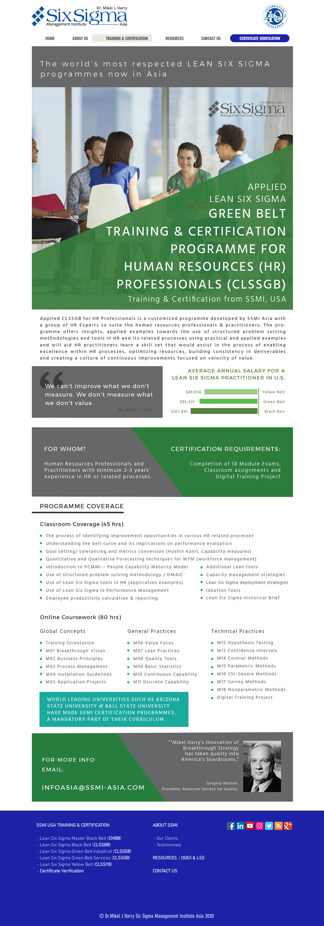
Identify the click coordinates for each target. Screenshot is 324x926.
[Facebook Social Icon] (231, 826)
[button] (170, 38)
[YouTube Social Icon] (250, 826)
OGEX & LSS (192, 858)
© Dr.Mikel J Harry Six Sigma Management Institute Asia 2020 (156, 916)
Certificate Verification (62, 871)
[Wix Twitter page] (269, 826)
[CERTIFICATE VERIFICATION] (259, 38)
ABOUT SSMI (166, 825)
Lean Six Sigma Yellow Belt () (76, 864)
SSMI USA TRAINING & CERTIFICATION (72, 825)
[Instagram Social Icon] (259, 826)
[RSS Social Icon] (278, 826)
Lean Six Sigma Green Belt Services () (84, 858)
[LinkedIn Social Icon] (240, 826)
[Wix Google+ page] (288, 826)
